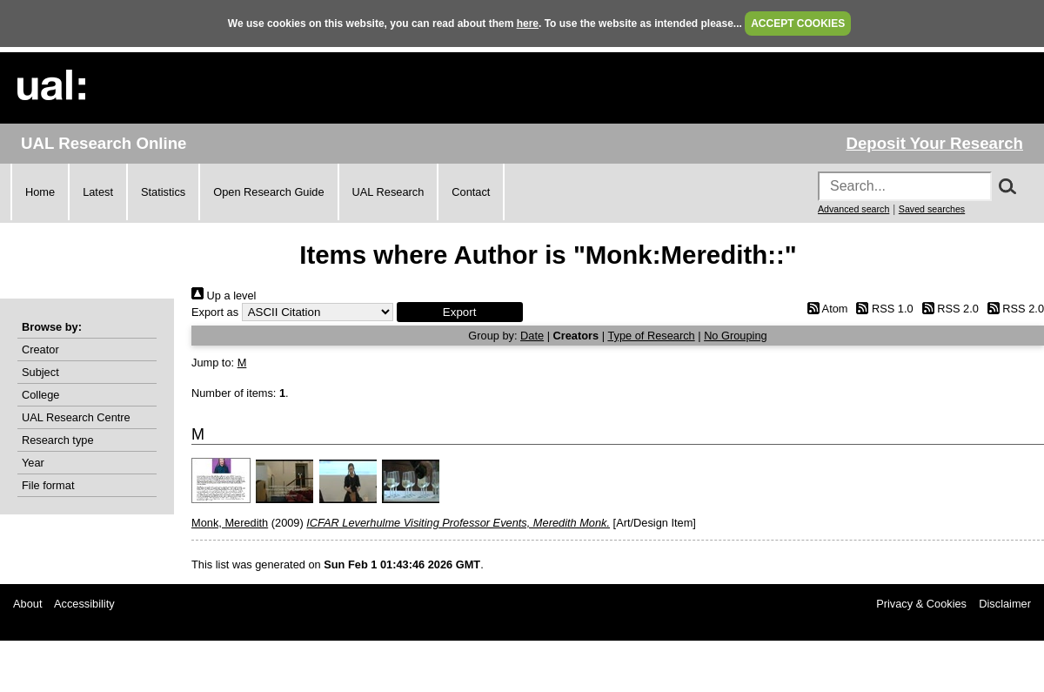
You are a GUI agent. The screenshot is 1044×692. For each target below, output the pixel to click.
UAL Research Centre (76, 417)
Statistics (163, 191)
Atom (824, 308)
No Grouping (735, 335)
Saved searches (932, 209)
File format (48, 485)
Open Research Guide (268, 191)
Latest (98, 191)
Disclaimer (1005, 603)
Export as (214, 312)
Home (40, 191)
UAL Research (388, 191)
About (27, 603)
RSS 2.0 (947, 308)
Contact (471, 191)
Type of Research (650, 335)
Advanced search (853, 209)
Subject (40, 372)
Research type (58, 440)
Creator (40, 349)
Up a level (223, 295)
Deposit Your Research (934, 143)
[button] (460, 312)
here (528, 23)
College (40, 394)
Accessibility (84, 603)
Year (33, 462)
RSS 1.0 (882, 308)
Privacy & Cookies (921, 603)
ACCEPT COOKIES (798, 23)
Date (532, 335)
